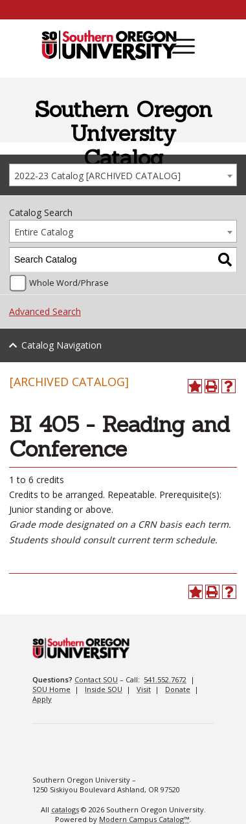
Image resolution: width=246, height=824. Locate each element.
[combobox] (123, 175)
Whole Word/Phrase (69, 282)
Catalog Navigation (61, 345)
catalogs (65, 809)
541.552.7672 (165, 679)
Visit (144, 689)
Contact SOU (96, 679)
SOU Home (51, 689)
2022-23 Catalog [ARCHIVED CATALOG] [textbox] (97, 175)
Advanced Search (45, 311)
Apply (42, 699)
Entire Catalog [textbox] (43, 232)
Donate (177, 689)
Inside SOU (103, 689)
